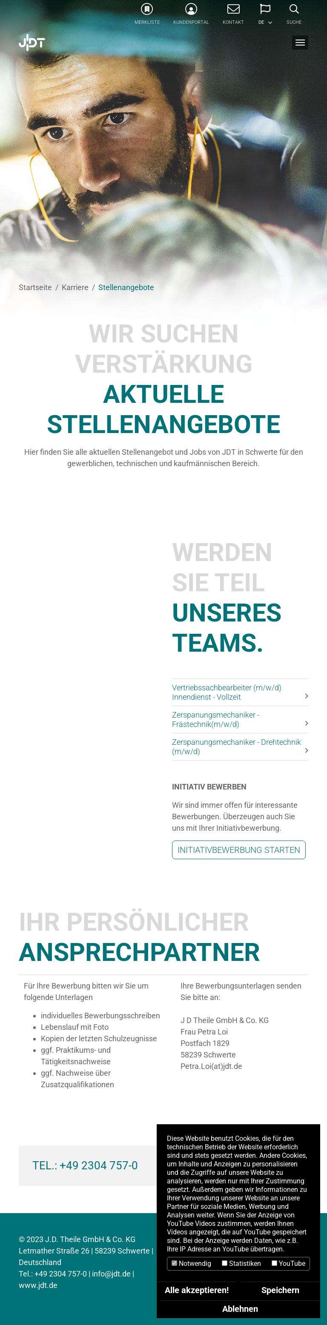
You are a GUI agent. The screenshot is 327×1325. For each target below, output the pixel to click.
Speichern (280, 1290)
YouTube (288, 1263)
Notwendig (191, 1263)
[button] (265, 17)
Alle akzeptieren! (197, 1290)
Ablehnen (240, 1309)
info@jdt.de (111, 1273)
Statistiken (241, 1263)
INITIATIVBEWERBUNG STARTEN (239, 850)
